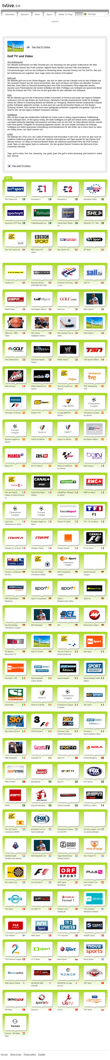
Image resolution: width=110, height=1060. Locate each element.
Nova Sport (61, 959)
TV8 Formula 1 (37, 731)
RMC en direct (89, 492)
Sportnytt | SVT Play (13, 223)
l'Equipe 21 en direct (13, 548)
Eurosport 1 (36, 199)
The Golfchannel (15, 62)
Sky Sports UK (63, 250)
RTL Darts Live (11, 882)
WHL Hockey (10, 386)
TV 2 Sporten (62, 935)
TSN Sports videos (91, 360)
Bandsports (35, 782)
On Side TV (36, 909)
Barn (37, 14)
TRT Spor (88, 983)
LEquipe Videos (37, 548)
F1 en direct (88, 548)
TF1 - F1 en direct (91, 522)
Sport (49, 14)
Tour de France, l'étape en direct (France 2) (14, 495)
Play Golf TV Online (21, 166)
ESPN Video (10, 309)
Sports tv (34, 1010)
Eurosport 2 (62, 199)
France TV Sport (64, 522)
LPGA (10, 134)
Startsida (9, 14)
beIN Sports (88, 466)
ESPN (7, 805)
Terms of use (15, 1054)
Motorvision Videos (91, 625)
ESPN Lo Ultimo (90, 805)
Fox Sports (88, 782)
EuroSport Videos (91, 439)
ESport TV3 (36, 413)
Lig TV (60, 1010)
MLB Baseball (36, 625)
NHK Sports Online (12, 983)
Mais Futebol (10, 782)
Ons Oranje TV (90, 856)
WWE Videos (62, 360)
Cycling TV (9, 283)
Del (58, 625)
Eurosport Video (90, 199)
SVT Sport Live (11, 199)
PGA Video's (89, 333)
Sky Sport (88, 705)
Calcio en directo (38, 439)
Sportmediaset (63, 678)
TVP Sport (88, 1010)
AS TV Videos (36, 466)
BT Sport (87, 250)
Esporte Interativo (38, 805)
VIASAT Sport (89, 935)
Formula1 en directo (13, 413)
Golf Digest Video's (38, 309)
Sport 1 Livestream (38, 598)
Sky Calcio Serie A (12, 731)
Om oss (4, 1054)
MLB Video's (89, 309)
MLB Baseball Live (38, 856)
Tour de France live (12, 250)
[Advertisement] (55, 29)
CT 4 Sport (35, 959)
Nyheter (25, 14)
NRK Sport (35, 935)
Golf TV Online (37, 652)
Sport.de (87, 598)
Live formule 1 (37, 882)
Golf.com (11, 78)
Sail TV (87, 283)
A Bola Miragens (90, 758)
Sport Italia (9, 705)
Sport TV (60, 758)
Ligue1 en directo (64, 439)
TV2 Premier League (13, 959)
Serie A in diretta (37, 705)
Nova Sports (89, 959)
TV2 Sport (9, 909)
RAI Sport (88, 652)
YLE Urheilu (10, 935)
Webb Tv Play (66, 14)
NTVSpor (8, 1010)
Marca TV (9, 466)
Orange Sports (63, 548)
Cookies (41, 1054)
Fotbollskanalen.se (38, 223)
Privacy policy (30, 1054)
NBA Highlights (11, 758)
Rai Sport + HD (11, 678)
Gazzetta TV (36, 758)
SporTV (60, 782)
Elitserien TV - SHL (91, 223)
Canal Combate (63, 805)
